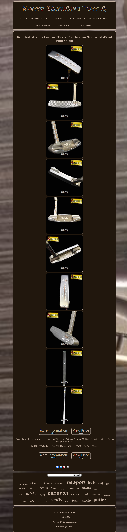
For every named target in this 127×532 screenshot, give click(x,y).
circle (86, 500)
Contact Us (64, 517)
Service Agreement (64, 526)
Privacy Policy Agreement (65, 522)
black (42, 495)
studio (86, 488)
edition (75, 494)
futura (54, 488)
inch (91, 482)
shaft (67, 501)
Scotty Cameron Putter (64, 512)
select (35, 482)
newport (76, 482)
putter (100, 499)
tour (75, 500)
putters (39, 502)
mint (101, 489)
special (31, 488)
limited (22, 489)
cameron (58, 493)
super (108, 489)
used (85, 494)
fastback (48, 483)
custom (59, 483)
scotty (56, 499)
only (46, 501)
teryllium (23, 484)
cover (25, 501)
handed (107, 495)
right (95, 489)
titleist (31, 493)
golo (32, 501)
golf (100, 483)
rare (21, 494)
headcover (96, 494)
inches (43, 488)
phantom (73, 488)
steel (62, 489)
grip (108, 484)
